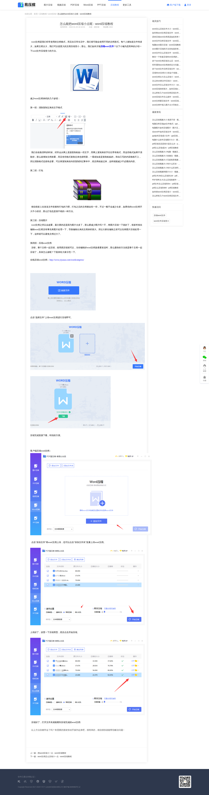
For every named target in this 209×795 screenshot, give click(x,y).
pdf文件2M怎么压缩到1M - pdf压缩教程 (165, 176)
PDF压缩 (75, 5)
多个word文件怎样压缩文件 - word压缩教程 (166, 69)
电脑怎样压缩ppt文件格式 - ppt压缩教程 (166, 124)
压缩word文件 (159, 215)
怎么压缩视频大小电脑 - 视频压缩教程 (166, 152)
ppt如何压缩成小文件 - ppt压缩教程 (166, 136)
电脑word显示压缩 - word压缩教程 (166, 45)
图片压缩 (48, 5)
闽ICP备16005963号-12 (71, 787)
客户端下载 (174, 5)
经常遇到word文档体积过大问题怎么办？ (166, 65)
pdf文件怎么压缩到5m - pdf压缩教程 (166, 184)
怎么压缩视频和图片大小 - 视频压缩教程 (166, 172)
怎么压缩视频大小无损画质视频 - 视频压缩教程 (166, 160)
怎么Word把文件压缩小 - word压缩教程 (165, 81)
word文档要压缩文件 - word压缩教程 (166, 101)
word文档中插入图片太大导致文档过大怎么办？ (166, 105)
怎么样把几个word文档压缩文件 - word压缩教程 (166, 93)
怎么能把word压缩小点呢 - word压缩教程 (74, 14)
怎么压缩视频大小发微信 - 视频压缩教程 (166, 156)
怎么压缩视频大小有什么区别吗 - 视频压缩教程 (166, 168)
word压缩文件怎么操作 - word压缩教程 (166, 97)
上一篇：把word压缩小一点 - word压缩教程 (48, 753)
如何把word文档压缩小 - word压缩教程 (166, 192)
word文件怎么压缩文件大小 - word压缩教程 (166, 85)
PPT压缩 (101, 5)
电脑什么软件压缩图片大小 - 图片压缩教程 (166, 140)
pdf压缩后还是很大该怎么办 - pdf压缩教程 (166, 144)
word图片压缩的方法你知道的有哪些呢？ (166, 49)
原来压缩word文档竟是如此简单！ (166, 37)
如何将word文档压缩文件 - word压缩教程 (166, 33)
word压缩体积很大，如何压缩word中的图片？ (166, 89)
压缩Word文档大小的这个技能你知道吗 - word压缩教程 (165, 73)
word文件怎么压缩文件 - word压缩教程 (166, 53)
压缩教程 (114, 5)
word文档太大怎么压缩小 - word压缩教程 (166, 77)
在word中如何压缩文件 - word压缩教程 (166, 132)
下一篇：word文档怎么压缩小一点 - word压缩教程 (51, 756)
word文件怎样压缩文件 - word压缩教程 (166, 41)
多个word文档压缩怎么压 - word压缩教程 (166, 61)
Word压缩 (88, 5)
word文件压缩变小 (161, 221)
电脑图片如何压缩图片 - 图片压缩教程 (166, 128)
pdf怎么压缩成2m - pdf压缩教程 (165, 148)
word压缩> (52, 14)
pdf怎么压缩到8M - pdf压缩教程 (165, 188)
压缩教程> (43, 14)
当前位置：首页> (32, 14)
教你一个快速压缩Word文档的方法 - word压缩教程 (165, 57)
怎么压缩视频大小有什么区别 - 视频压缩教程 (166, 164)
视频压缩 (61, 5)
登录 (187, 5)
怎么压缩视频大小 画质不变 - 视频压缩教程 (166, 120)
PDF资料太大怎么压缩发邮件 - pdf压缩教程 (166, 180)
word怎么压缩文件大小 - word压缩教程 (166, 29)
